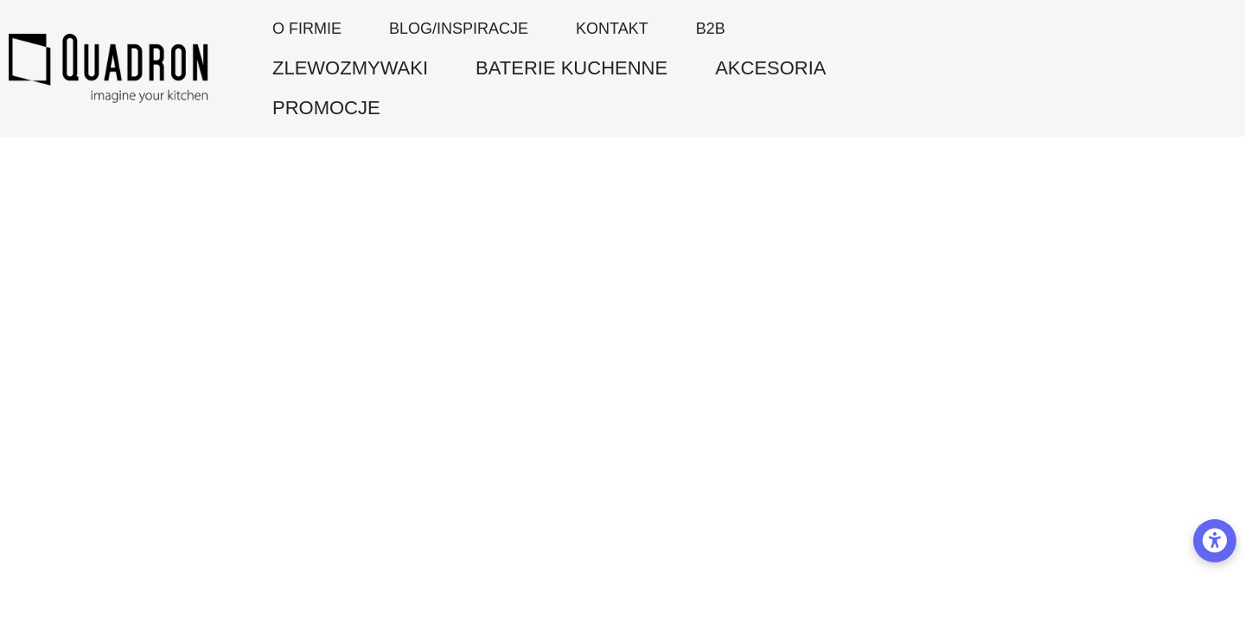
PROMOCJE (326, 108)
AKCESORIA (770, 68)
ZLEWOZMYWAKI (350, 68)
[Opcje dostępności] (1214, 540)
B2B (710, 28)
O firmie (307, 28)
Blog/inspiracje (458, 28)
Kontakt (612, 28)
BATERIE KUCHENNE (571, 68)
